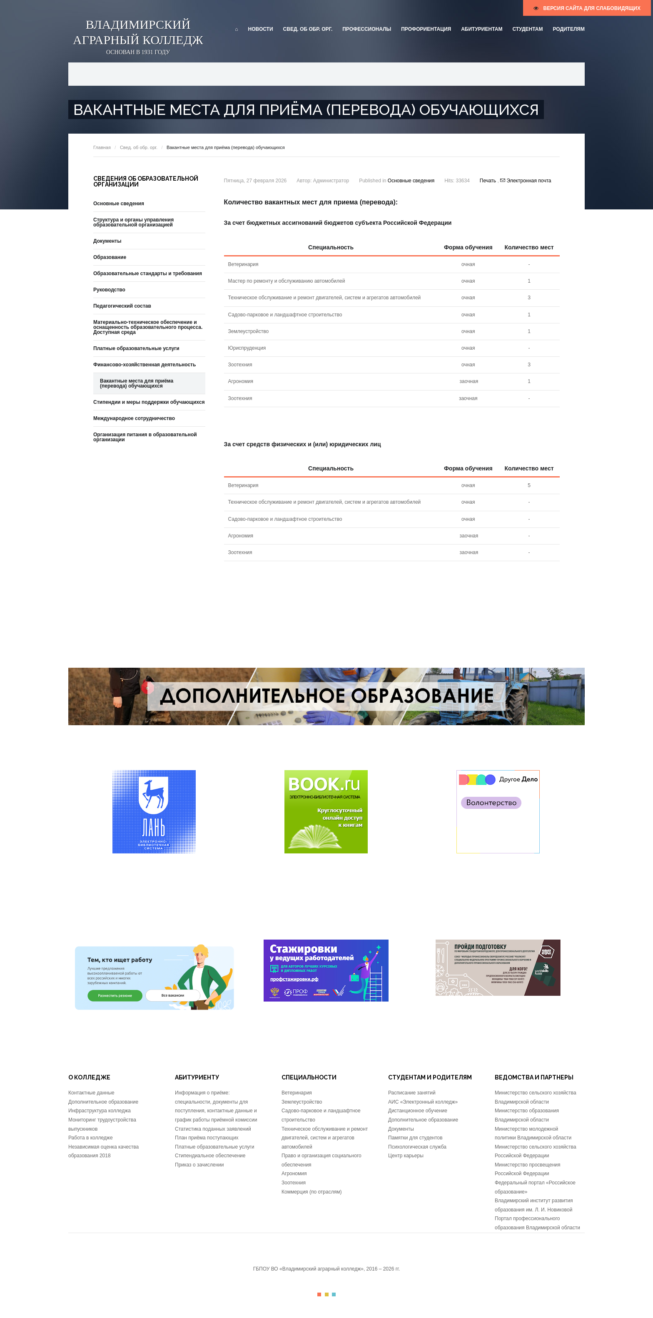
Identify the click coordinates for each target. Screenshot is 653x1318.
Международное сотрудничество (134, 418)
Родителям (569, 29)
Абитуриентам (481, 29)
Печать (489, 181)
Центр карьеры (406, 1156)
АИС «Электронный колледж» (423, 1102)
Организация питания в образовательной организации (145, 437)
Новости (260, 29)
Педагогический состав (122, 306)
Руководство (109, 290)
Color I (319, 1294)
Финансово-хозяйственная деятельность (144, 365)
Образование (109, 257)
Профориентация (426, 29)
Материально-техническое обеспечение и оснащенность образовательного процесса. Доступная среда (147, 327)
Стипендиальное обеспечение (210, 1156)
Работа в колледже (90, 1138)
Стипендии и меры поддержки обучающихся (148, 402)
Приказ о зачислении (199, 1165)
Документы (107, 241)
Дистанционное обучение (417, 1111)
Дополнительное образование (103, 1102)
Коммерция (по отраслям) (311, 1192)
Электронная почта (525, 181)
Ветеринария (297, 1093)
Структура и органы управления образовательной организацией (133, 222)
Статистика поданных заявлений (213, 1129)
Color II (327, 1294)
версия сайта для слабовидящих (587, 8)
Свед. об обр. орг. (308, 29)
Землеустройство (302, 1102)
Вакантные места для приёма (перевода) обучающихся (136, 383)
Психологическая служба (417, 1147)
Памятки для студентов (415, 1138)
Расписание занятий (412, 1093)
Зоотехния (294, 1183)
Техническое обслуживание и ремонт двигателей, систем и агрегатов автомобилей (325, 1138)
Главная (102, 147)
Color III (334, 1294)
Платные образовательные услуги (136, 348)
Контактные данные (91, 1093)
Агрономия (294, 1173)
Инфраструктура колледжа (99, 1111)
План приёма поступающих (207, 1138)
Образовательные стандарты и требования (147, 273)
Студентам (527, 29)
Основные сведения (411, 181)
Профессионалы (366, 29)
